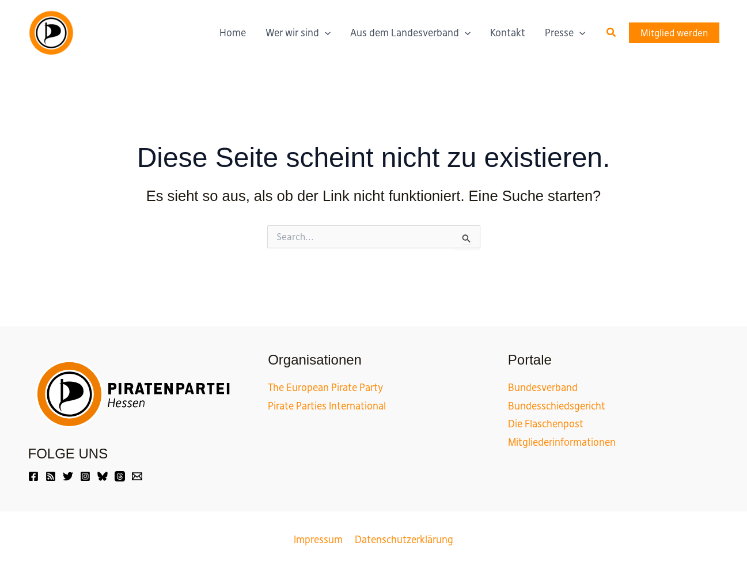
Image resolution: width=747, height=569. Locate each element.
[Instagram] (85, 476)
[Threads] (120, 476)
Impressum (319, 539)
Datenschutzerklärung (403, 539)
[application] (325, 33)
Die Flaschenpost (545, 424)
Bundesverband (543, 387)
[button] (611, 32)
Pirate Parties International (327, 406)
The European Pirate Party (325, 387)
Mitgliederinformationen (562, 442)
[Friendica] (50, 476)
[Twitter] (68, 476)
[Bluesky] (102, 476)
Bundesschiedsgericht (556, 406)
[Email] (137, 476)
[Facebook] (33, 476)
